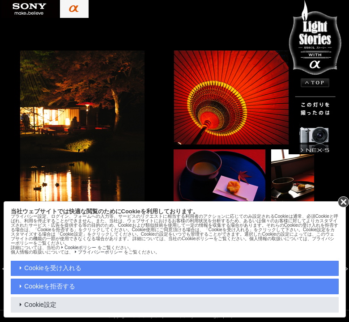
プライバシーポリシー (100, 252)
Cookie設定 (40, 304)
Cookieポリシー (80, 247)
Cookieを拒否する (49, 286)
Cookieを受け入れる (52, 267)
